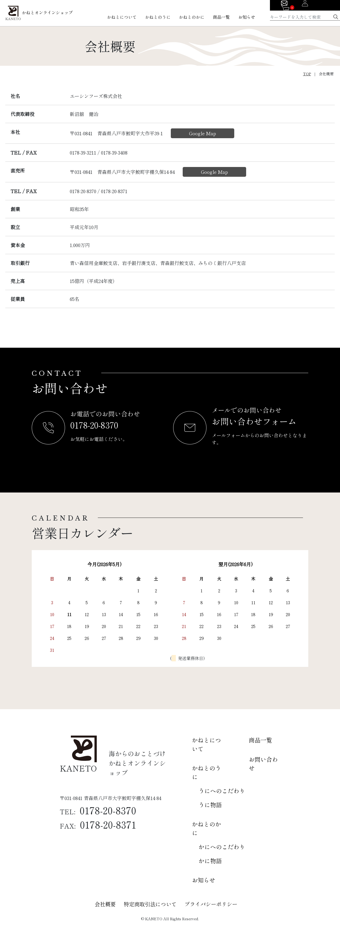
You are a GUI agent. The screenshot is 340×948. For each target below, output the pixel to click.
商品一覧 (221, 17)
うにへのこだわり (222, 790)
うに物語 (210, 804)
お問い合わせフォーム (254, 421)
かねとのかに (191, 17)
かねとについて (122, 17)
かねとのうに (158, 17)
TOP (307, 73)
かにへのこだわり (222, 846)
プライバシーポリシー (211, 904)
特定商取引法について (150, 904)
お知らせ (246, 17)
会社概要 (105, 904)
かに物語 (210, 860)
